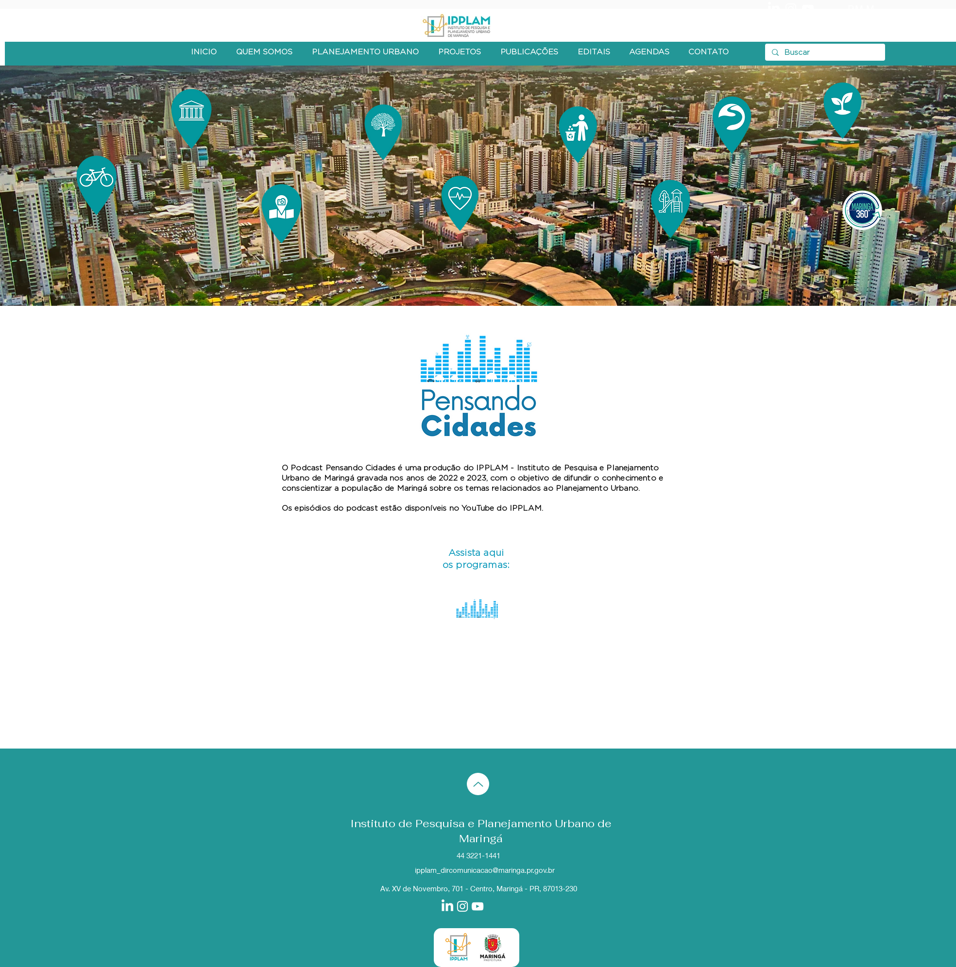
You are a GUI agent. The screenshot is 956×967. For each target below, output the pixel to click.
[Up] (478, 784)
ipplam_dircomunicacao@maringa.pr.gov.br (485, 870)
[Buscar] (825, 53)
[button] (264, 52)
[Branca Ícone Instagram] (791, 8)
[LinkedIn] (774, 8)
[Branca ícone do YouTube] (808, 8)
